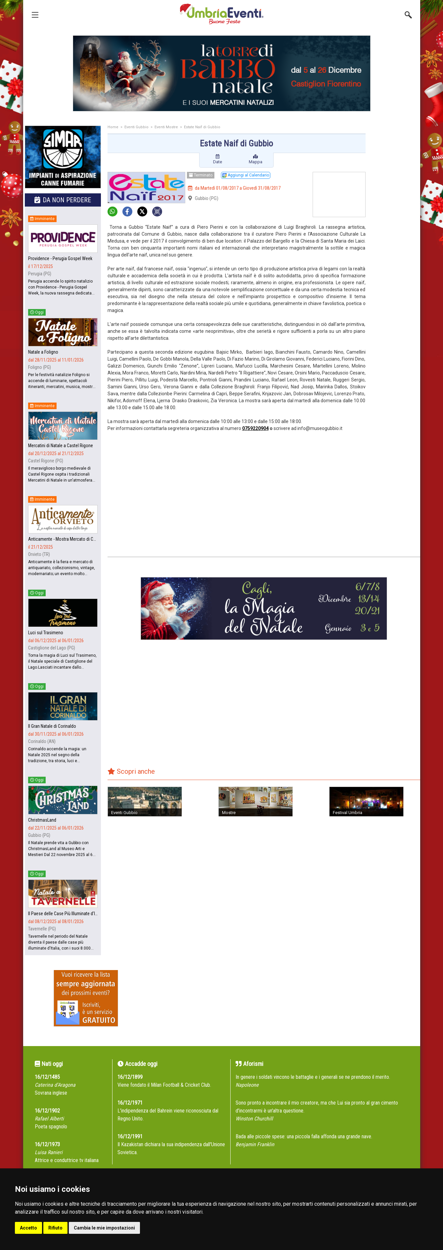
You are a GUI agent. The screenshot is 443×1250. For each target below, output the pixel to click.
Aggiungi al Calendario (245, 175)
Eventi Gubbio (136, 127)
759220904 (257, 428)
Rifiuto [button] (55, 1227)
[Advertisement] (395, 230)
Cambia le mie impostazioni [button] (104, 1227)
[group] (222, 73)
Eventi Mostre (166, 127)
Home (113, 127)
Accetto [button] (28, 1227)
